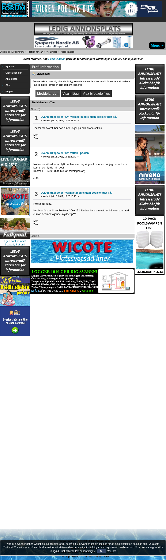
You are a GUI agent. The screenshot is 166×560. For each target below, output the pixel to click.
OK (101, 551)
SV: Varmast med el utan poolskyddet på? (91, 116)
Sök (7, 85)
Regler (9, 91)
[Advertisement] (15, 400)
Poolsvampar (56, 59)
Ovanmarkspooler (52, 116)
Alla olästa (11, 79)
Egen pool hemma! (15, 241)
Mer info (111, 551)
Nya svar (10, 66)
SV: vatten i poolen (77, 153)
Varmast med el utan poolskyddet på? (89, 192)
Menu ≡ (157, 45)
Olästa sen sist (13, 72)
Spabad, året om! (15, 244)
